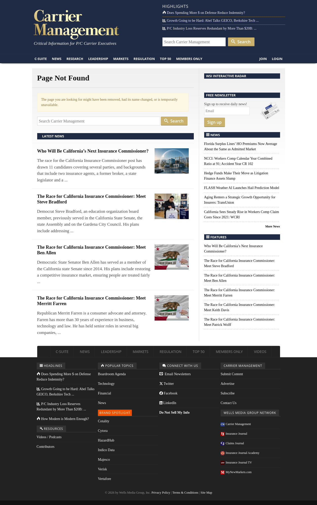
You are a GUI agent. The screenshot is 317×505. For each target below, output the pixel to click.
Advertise (227, 384)
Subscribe (228, 393)
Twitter (166, 384)
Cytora (103, 431)
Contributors (46, 447)
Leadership (98, 58)
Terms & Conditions (185, 492)
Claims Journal (232, 443)
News (56, 58)
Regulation (144, 58)
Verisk (102, 469)
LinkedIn (167, 403)
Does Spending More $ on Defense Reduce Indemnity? (203, 13)
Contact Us (229, 403)
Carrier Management (236, 424)
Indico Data (106, 450)
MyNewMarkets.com (236, 472)
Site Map (206, 492)
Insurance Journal (234, 433)
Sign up (214, 122)
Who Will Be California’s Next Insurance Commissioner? (93, 151)
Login (277, 58)
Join (263, 58)
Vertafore (104, 479)
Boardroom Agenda (112, 374)
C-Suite (41, 58)
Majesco (104, 459)
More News (272, 226)
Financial (104, 393)
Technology (106, 384)
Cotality (103, 421)
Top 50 (165, 58)
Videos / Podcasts (49, 437)
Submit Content (232, 374)
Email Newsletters (175, 374)
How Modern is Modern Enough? (63, 419)
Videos (260, 351)
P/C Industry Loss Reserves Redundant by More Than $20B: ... (209, 28)
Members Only (189, 58)
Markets (120, 58)
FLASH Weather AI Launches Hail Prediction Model (241, 188)
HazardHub (106, 440)
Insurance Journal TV (236, 462)
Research (75, 58)
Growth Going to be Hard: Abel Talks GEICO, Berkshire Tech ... (210, 21)
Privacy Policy (161, 492)
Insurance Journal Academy (240, 453)
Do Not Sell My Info (174, 412)
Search (240, 42)
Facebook (168, 393)
